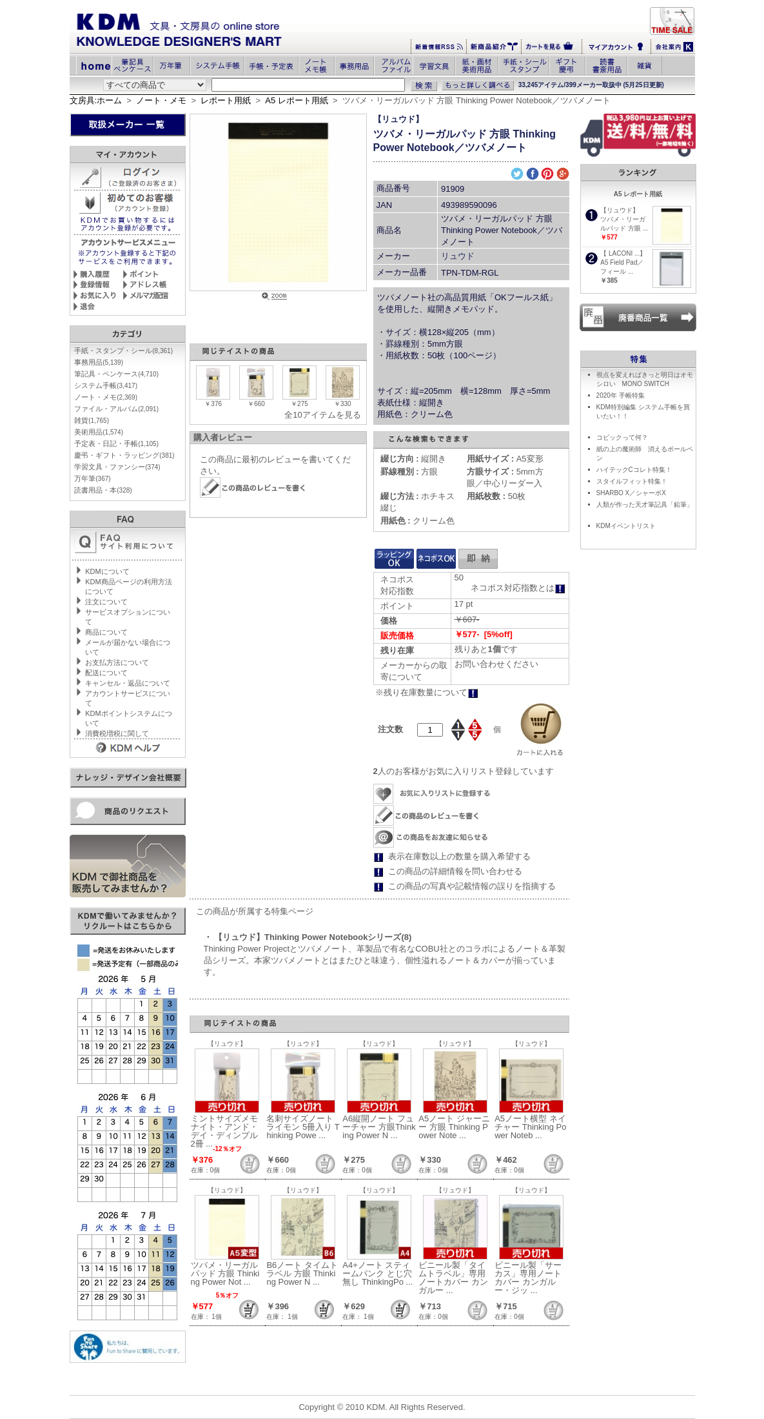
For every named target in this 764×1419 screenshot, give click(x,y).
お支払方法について (117, 662)
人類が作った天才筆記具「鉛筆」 (644, 504)
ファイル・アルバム (116, 409)
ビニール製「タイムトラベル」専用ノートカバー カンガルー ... (453, 1277)
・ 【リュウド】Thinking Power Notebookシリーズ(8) (308, 937)
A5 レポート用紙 (296, 100)
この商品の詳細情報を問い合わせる (455, 871)
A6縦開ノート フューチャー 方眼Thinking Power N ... (378, 1127)
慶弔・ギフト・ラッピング (124, 455)
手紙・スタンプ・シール (123, 350)
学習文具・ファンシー (117, 467)
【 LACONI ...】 (623, 253)
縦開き (413, 459)
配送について (106, 673)
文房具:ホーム (96, 100)
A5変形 (505, 459)
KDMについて (107, 571)
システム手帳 (105, 385)
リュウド (458, 256)
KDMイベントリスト (626, 525)
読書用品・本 (103, 490)
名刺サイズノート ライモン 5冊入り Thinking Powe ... (302, 1127)
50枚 (496, 496)
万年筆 (92, 478)
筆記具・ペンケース (116, 374)
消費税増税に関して (117, 733)
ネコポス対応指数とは (518, 588)
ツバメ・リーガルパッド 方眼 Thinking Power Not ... (225, 1273)
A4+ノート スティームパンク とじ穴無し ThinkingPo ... (377, 1273)
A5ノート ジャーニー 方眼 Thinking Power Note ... (454, 1127)
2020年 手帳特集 (620, 395)
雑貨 (91, 420)
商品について (106, 632)
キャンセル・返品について (127, 683)
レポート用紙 (226, 100)
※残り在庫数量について (426, 692)
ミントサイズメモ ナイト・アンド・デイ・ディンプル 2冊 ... (224, 1131)
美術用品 (98, 432)
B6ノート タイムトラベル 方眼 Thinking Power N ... (302, 1273)
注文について (106, 602)
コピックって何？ (622, 437)
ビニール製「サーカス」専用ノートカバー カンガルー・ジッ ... (528, 1277)
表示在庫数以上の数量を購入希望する (459, 856)
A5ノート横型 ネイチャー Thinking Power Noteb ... (530, 1127)
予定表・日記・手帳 (116, 443)
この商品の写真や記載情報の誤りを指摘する (472, 886)
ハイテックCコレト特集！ (634, 469)
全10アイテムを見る (322, 415)
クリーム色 (417, 521)
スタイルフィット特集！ (631, 481)
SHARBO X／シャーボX (631, 492)
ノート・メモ (161, 100)
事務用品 (98, 362)
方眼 (409, 471)
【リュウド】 (398, 119)
